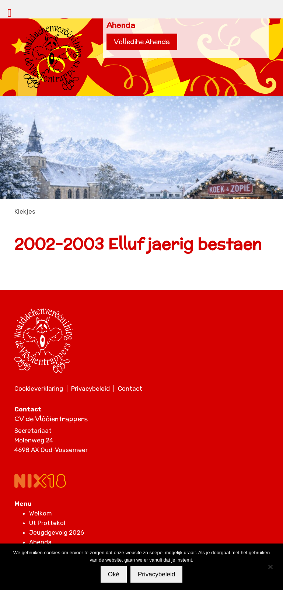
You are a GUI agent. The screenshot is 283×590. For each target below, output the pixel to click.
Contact (130, 388)
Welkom (40, 513)
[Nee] (270, 566)
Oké (113, 574)
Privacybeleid (90, 388)
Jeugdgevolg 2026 (56, 532)
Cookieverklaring (38, 388)
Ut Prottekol (47, 523)
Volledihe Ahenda (142, 41)
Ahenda (40, 542)
